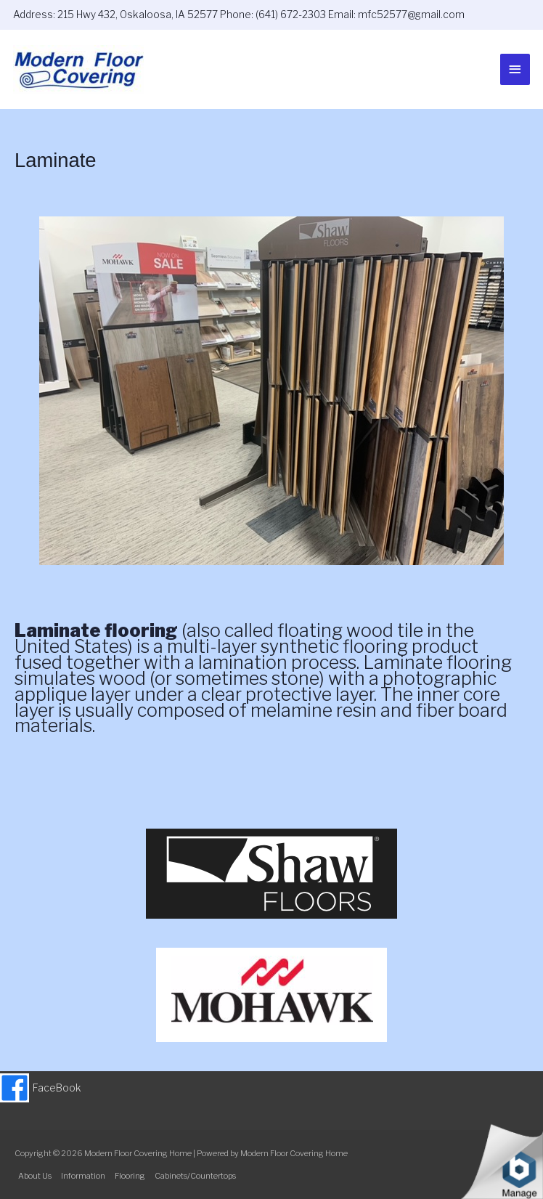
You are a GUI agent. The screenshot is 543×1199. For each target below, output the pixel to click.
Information (83, 1176)
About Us (35, 1176)
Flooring (130, 1176)
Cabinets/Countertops (195, 1176)
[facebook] (40, 1087)
